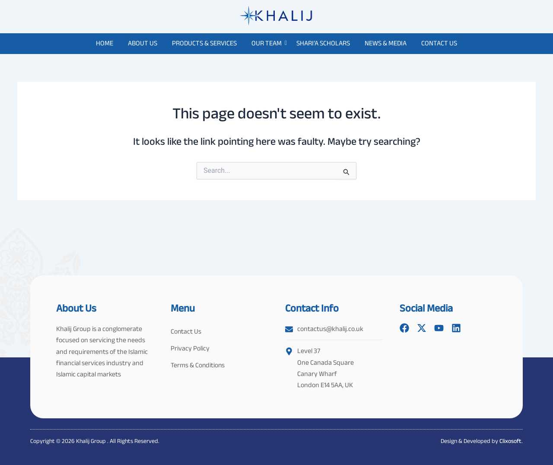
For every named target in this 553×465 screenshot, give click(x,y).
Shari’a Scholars (323, 43)
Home (104, 43)
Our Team (268, 43)
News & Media (386, 43)
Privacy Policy (190, 349)
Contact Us (439, 43)
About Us (142, 43)
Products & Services (204, 43)
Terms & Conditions (198, 366)
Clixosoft (510, 440)
